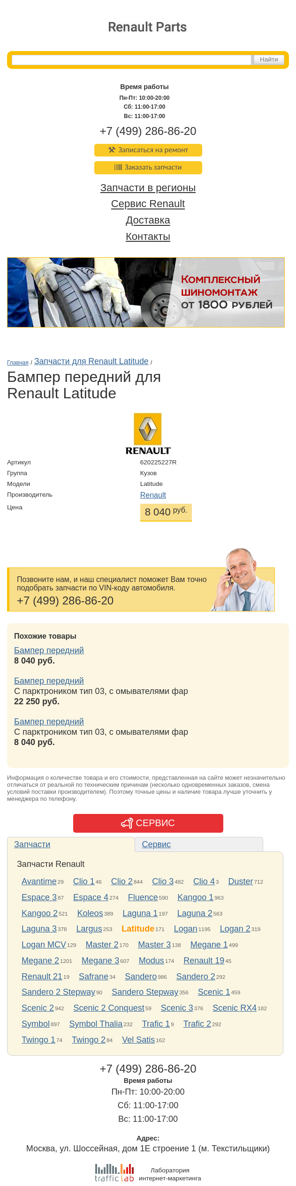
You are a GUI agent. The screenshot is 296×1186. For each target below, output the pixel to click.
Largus (89, 928)
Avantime (39, 881)
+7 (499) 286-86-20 (147, 131)
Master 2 (102, 944)
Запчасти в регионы (148, 188)
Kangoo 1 (195, 897)
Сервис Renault (148, 204)
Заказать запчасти (148, 167)
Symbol (36, 1024)
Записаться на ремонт (148, 149)
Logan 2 (235, 928)
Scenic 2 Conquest (109, 1008)
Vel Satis (138, 1039)
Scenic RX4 (235, 1008)
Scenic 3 (177, 1008)
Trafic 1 (156, 1024)
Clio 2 (122, 881)
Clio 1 (84, 881)
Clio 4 (204, 881)
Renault (153, 495)
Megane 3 (100, 960)
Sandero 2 (195, 976)
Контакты (148, 236)
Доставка (148, 220)
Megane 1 (209, 944)
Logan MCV (44, 944)
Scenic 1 (214, 992)
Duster (240, 881)
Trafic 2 (197, 1024)
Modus (151, 960)
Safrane (93, 976)
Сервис (156, 844)
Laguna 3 (39, 928)
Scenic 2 (38, 1008)
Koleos (90, 913)
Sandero (141, 976)
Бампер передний (49, 650)
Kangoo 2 (40, 913)
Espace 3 (39, 897)
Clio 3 (163, 881)
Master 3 (154, 944)
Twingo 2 (89, 1039)
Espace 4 (90, 897)
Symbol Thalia (96, 1024)
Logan (185, 928)
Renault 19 (203, 960)
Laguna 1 (140, 913)
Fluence (143, 897)
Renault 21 (42, 976)
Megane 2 (40, 960)
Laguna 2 (195, 913)
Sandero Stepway (145, 992)
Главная (18, 362)
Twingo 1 (38, 1039)
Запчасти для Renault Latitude (91, 361)
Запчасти (32, 844)
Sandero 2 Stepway (58, 992)
